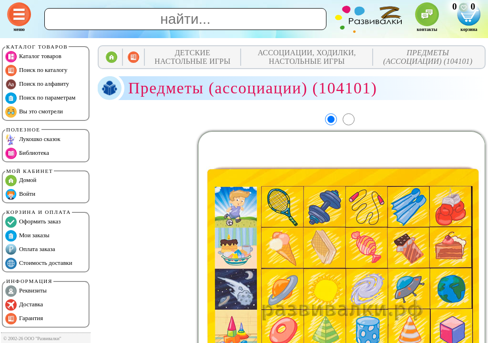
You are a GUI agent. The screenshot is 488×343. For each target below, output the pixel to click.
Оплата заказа (30, 249)
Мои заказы (27, 236)
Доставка (24, 305)
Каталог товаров (33, 56)
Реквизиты (26, 291)
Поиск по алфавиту (37, 84)
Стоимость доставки (38, 263)
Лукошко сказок (33, 139)
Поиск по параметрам (40, 98)
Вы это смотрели (34, 112)
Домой (20, 180)
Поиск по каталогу (36, 70)
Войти (20, 194)
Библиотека (27, 153)
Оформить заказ (33, 222)
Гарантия (24, 318)
